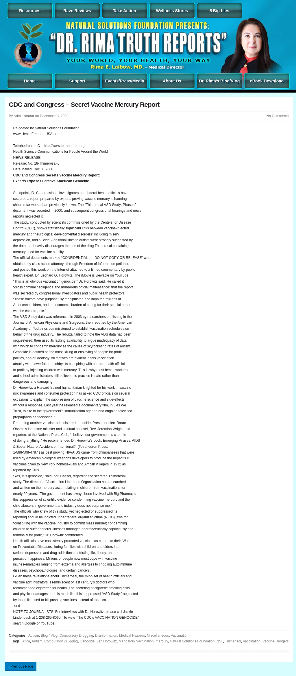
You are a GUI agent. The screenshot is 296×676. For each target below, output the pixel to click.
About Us (172, 81)
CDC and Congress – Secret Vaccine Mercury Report (84, 104)
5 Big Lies (219, 10)
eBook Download (267, 81)
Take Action (124, 10)
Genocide (87, 641)
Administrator (24, 116)
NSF (220, 641)
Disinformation (106, 635)
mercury (162, 641)
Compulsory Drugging (76, 635)
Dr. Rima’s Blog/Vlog (219, 81)
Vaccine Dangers (275, 641)
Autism (33, 635)
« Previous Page (20, 666)
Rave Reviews (77, 10)
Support (77, 81)
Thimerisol (233, 641)
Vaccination (179, 635)
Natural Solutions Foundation (192, 641)
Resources (29, 10)
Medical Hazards (132, 635)
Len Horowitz (107, 641)
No (269, 116)
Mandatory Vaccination (136, 641)
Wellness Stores (172, 10)
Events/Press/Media (124, 81)
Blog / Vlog (49, 635)
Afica (26, 641)
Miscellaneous (158, 635)
